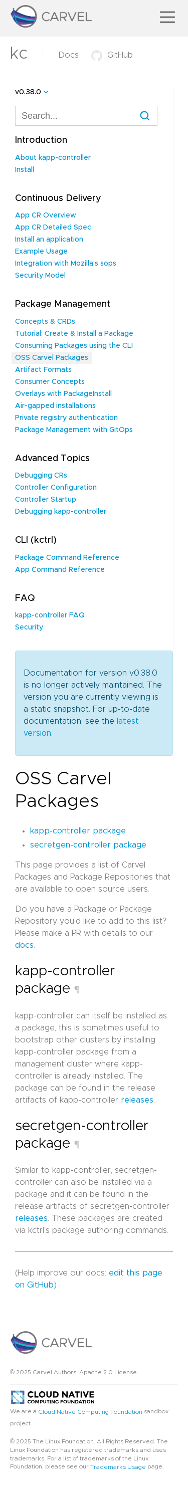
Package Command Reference (67, 557)
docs (24, 945)
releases (137, 1100)
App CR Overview (45, 215)
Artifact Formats (43, 369)
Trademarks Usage (118, 1467)
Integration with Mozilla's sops (65, 263)
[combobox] (86, 116)
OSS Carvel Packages (51, 357)
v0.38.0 (28, 92)
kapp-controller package (78, 831)
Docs (68, 55)
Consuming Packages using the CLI (74, 345)
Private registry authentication (66, 417)
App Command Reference (60, 569)
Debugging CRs (41, 475)
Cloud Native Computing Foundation (90, 1411)
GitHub (112, 55)
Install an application (49, 239)
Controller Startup (45, 499)
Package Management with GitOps (74, 430)
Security (29, 627)
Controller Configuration (56, 487)
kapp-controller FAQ (50, 615)
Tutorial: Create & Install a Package (74, 333)
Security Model (40, 275)
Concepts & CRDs (45, 321)
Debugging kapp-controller (60, 511)
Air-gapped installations (55, 405)
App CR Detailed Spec (53, 227)
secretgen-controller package (88, 845)
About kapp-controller (53, 157)
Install (24, 169)
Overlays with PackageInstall (63, 393)
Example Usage (41, 251)
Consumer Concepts (50, 381)
